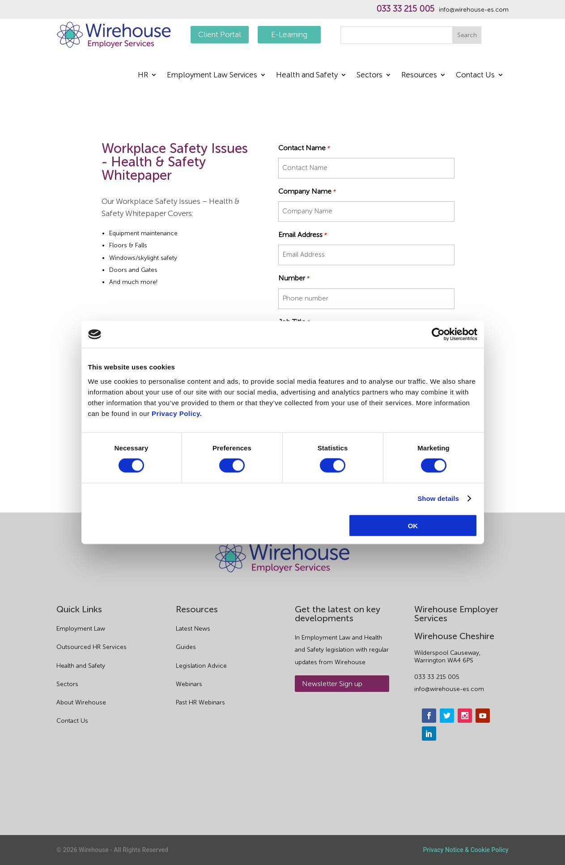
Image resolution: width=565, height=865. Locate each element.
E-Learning (289, 34)
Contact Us (475, 75)
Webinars (189, 684)
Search (467, 35)
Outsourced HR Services (91, 647)
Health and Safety (307, 75)
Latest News (193, 628)
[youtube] (483, 715)
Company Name (306, 191)
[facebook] (429, 715)
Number (293, 278)
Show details (438, 498)
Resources (419, 75)
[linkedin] (429, 733)
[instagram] (465, 715)
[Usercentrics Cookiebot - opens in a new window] (438, 334)
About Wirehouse (81, 702)
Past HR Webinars (200, 702)
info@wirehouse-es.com (474, 10)
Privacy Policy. (177, 413)
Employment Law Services (212, 75)
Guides (186, 647)
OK (413, 525)
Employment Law (80, 628)
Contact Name (303, 148)
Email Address (302, 234)
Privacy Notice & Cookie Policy (465, 849)
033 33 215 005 (405, 9)
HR (143, 75)
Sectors (369, 75)
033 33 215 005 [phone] (436, 677)
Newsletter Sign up (332, 683)
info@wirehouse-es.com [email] (449, 689)
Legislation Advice (201, 666)
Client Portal (219, 34)
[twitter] (447, 715)
